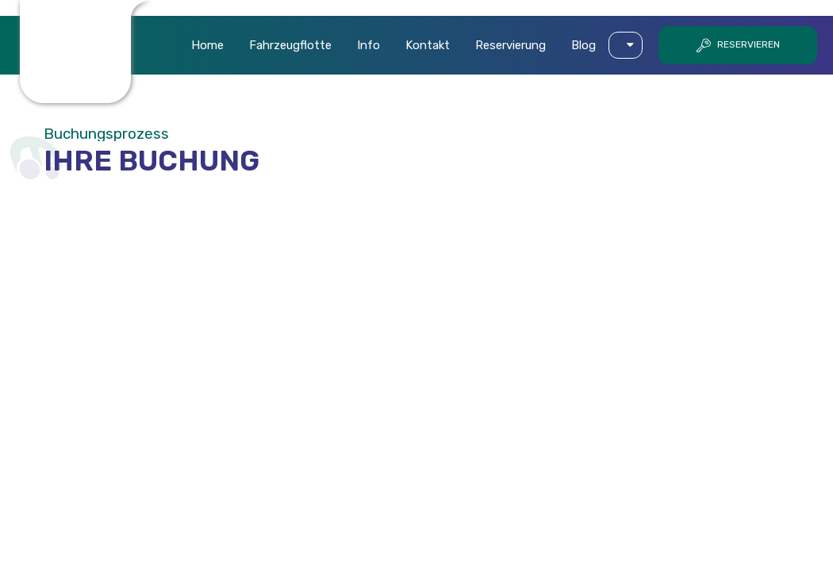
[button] (625, 45)
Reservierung (510, 45)
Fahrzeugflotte (290, 45)
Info (368, 45)
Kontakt (427, 45)
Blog (583, 45)
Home (207, 45)
